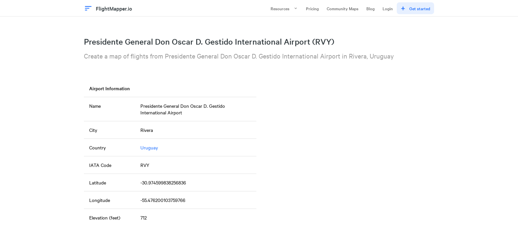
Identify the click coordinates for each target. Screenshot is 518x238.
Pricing (312, 8)
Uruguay (149, 147)
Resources (284, 8)
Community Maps (342, 8)
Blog (370, 8)
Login (388, 8)
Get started (415, 8)
